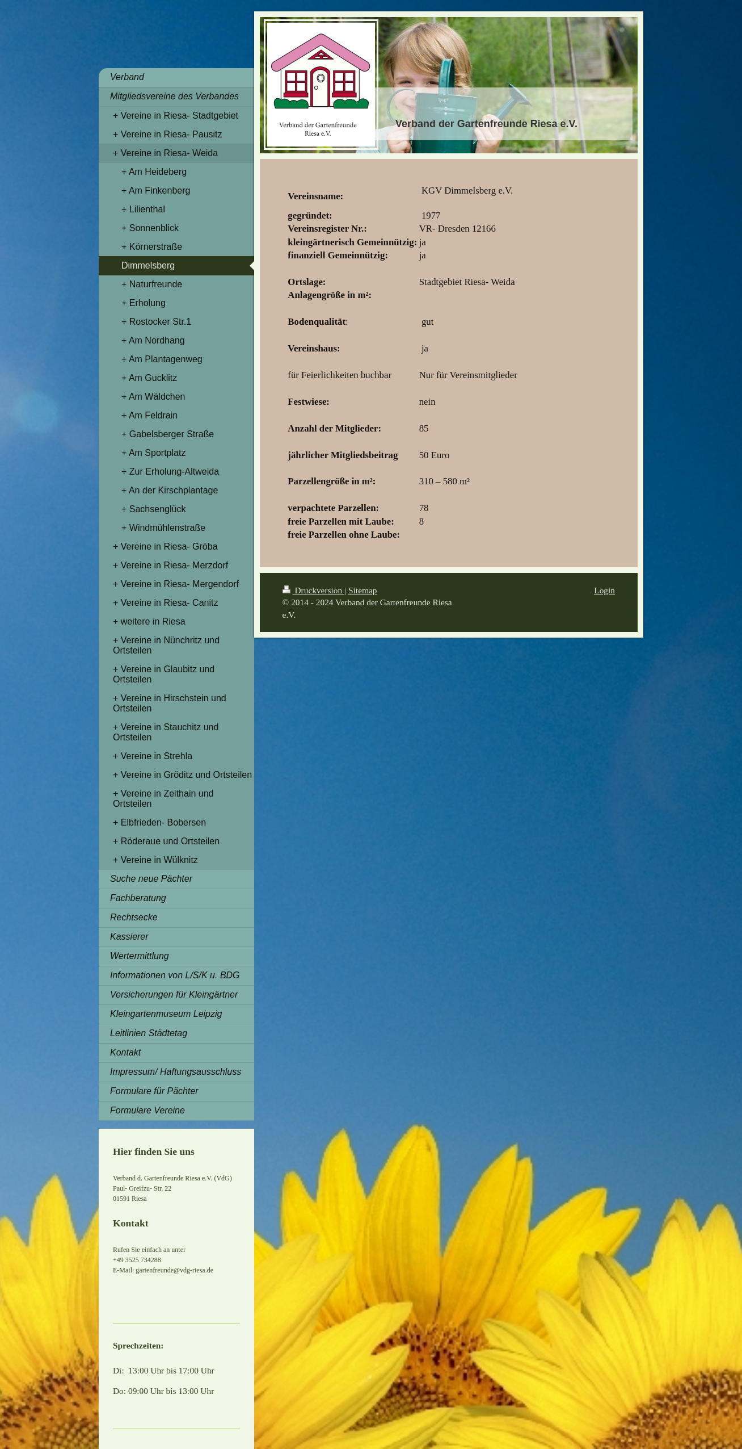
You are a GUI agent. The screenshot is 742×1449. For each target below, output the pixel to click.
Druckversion (313, 590)
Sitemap (362, 590)
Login (604, 590)
